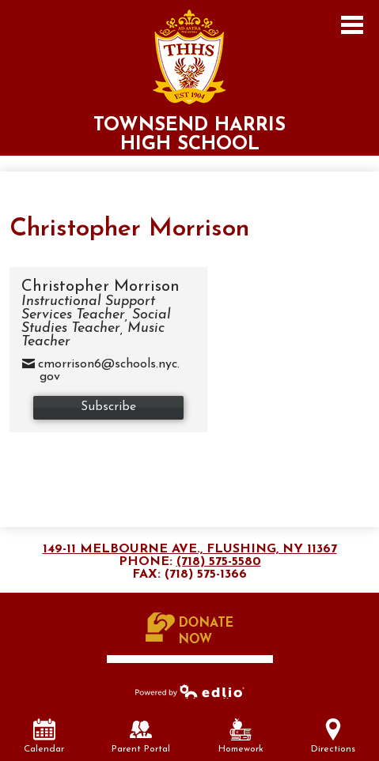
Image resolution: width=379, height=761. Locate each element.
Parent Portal (141, 736)
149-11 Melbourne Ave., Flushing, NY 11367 (190, 549)
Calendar (44, 736)
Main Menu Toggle (352, 25)
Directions (333, 736)
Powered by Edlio (190, 691)
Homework (240, 736)
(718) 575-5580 (218, 562)
